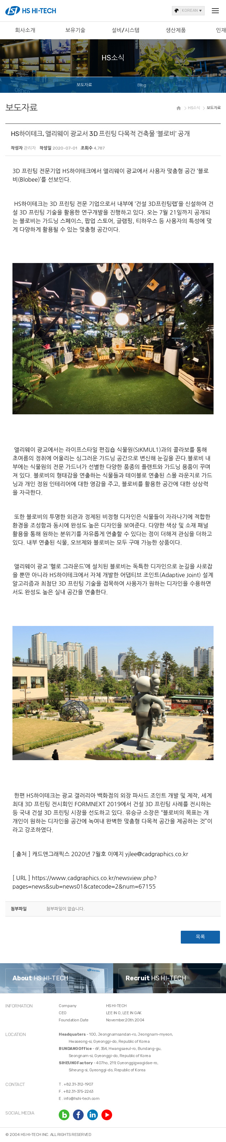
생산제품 (176, 30)
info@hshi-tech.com (81, 1098)
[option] (56, 978)
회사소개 (25, 30)
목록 (200, 937)
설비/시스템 (126, 30)
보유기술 (75, 30)
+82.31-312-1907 (78, 1084)
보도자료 (84, 84)
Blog (141, 84)
